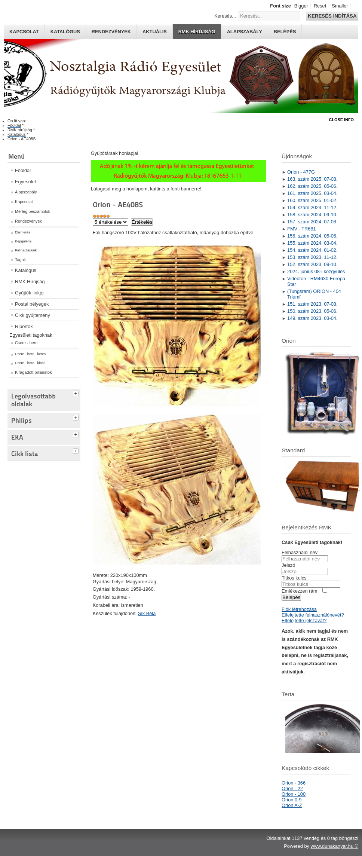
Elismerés (22, 232)
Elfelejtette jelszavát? (304, 620)
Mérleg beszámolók (32, 211)
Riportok (24, 326)
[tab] (76, 392)
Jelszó (288, 565)
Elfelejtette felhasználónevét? (313, 615)
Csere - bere (26, 342)
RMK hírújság (196, 31)
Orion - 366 (294, 783)
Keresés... (225, 16)
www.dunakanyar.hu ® (334, 846)
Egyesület (25, 181)
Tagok (20, 259)
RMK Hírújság (30, 281)
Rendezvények (111, 31)
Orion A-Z (292, 805)
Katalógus (65, 31)
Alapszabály (244, 31)
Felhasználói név (299, 552)
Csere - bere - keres (30, 354)
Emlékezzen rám (299, 591)
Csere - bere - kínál (30, 363)
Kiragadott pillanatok (33, 372)
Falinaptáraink (26, 250)
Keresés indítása (332, 16)
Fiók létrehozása (299, 609)
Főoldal (23, 170)
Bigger (301, 6)
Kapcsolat (24, 31)
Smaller (340, 6)
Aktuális (154, 31)
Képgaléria (23, 241)
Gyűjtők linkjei (30, 293)
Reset (320, 6)
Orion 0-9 (291, 799)
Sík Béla (147, 613)
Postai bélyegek (32, 304)
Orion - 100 (294, 794)
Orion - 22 (292, 788)
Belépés (285, 31)
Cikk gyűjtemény (32, 315)
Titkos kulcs (294, 578)
